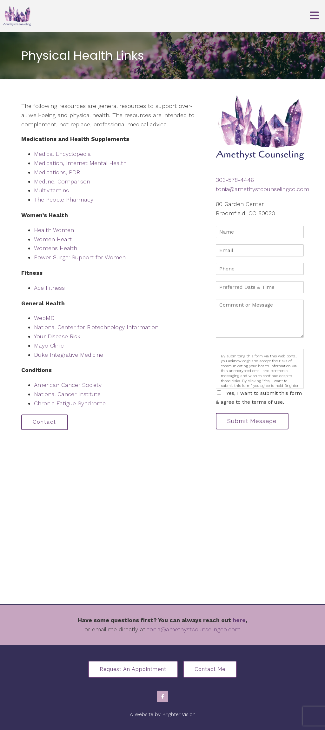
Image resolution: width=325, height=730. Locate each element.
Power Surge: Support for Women (80, 257)
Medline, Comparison (62, 181)
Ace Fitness (49, 287)
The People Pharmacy (63, 199)
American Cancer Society (68, 385)
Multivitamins (51, 190)
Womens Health (55, 248)
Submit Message (252, 421)
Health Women (54, 230)
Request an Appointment (133, 670)
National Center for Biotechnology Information (96, 327)
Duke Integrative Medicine (68, 354)
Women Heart (53, 239)
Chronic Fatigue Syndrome (70, 403)
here (239, 620)
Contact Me (210, 670)
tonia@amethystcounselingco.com (262, 189)
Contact (44, 422)
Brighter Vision (179, 715)
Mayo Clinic (49, 345)
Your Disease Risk (57, 336)
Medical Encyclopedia (62, 153)
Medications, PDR (57, 172)
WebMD (44, 318)
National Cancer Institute (67, 394)
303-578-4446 (235, 179)
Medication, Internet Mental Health (80, 163)
